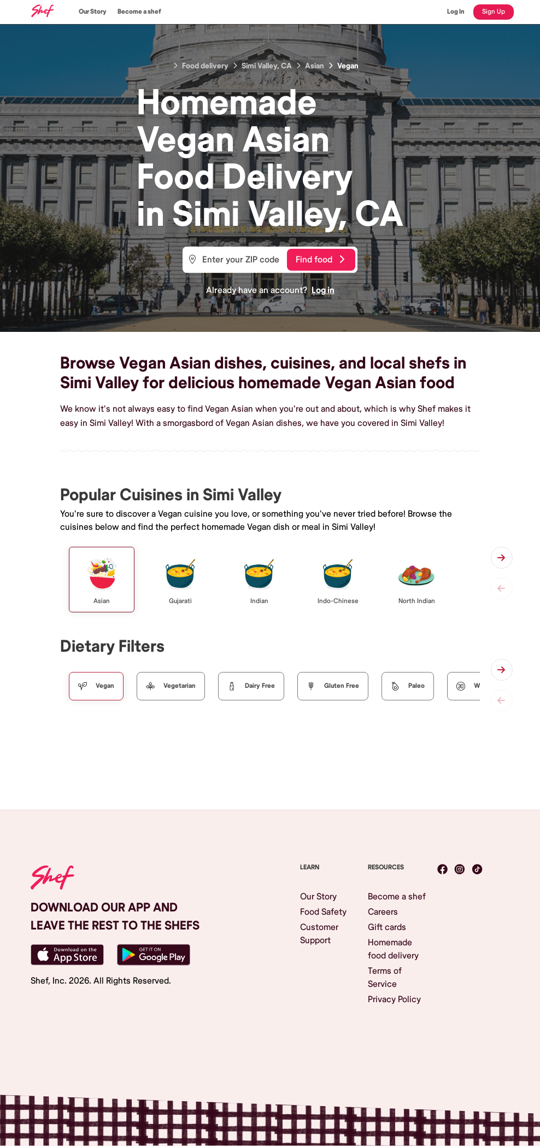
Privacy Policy (394, 999)
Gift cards (387, 927)
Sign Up (493, 12)
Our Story (93, 12)
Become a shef (139, 12)
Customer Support (319, 934)
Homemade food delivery (393, 949)
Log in (323, 290)
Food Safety (323, 912)
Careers (383, 912)
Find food (320, 259)
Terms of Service (385, 978)
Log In (456, 12)
